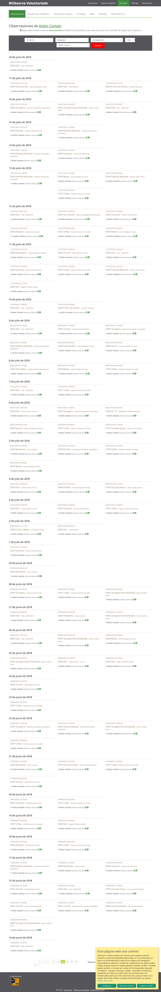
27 (35, 965)
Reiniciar (98, 45)
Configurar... (107, 985)
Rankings (103, 14)
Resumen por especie (63, 14)
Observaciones (17, 14)
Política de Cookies (97, 990)
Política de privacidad (81, 990)
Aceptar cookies (146, 985)
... (50, 962)
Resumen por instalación (38, 14)
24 (67, 962)
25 (72, 962)
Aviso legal (68, 990)
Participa (134, 3)
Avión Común (50, 25)
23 (63, 962)
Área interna (147, 3)
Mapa (92, 14)
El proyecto (92, 3)
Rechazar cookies (126, 985)
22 (58, 962)
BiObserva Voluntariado (28, 3)
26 (76, 962)
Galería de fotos (118, 14)
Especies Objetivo (108, 3)
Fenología (81, 14)
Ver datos (123, 3)
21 (54, 962)
